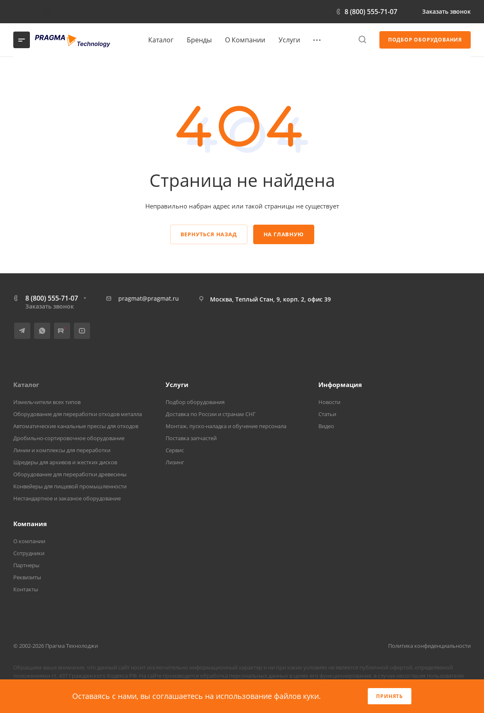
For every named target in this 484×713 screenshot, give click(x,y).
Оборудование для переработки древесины (70, 474)
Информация (340, 384)
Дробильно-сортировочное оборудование (69, 438)
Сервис (175, 450)
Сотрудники (28, 553)
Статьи (327, 414)
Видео (326, 426)
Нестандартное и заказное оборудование (67, 498)
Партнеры (26, 565)
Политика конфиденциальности (429, 645)
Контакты (25, 589)
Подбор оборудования (195, 402)
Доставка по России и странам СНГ (211, 414)
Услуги (177, 384)
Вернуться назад (209, 234)
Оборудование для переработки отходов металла (77, 414)
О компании (29, 541)
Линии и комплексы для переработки (61, 450)
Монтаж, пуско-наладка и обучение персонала (226, 426)
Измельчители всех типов (47, 402)
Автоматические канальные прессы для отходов (75, 426)
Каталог (26, 384)
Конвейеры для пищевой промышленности (70, 486)
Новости (329, 402)
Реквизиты (27, 577)
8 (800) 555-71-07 (371, 11)
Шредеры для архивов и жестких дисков (65, 462)
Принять (389, 696)
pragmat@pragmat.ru (148, 298)
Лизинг (175, 462)
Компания (30, 523)
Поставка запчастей (191, 438)
